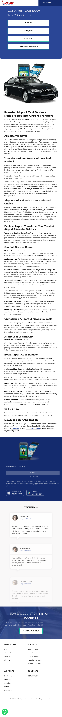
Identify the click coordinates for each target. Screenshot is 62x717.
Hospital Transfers (35, 660)
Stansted (7, 680)
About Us (8, 653)
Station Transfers (34, 664)
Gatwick (7, 683)
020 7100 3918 (22, 15)
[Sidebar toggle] (59, 3)
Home (6, 649)
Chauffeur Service (35, 653)
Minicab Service (34, 649)
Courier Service (34, 656)
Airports (7, 660)
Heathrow (8, 676)
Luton (6, 687)
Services (7, 656)
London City (9, 690)
